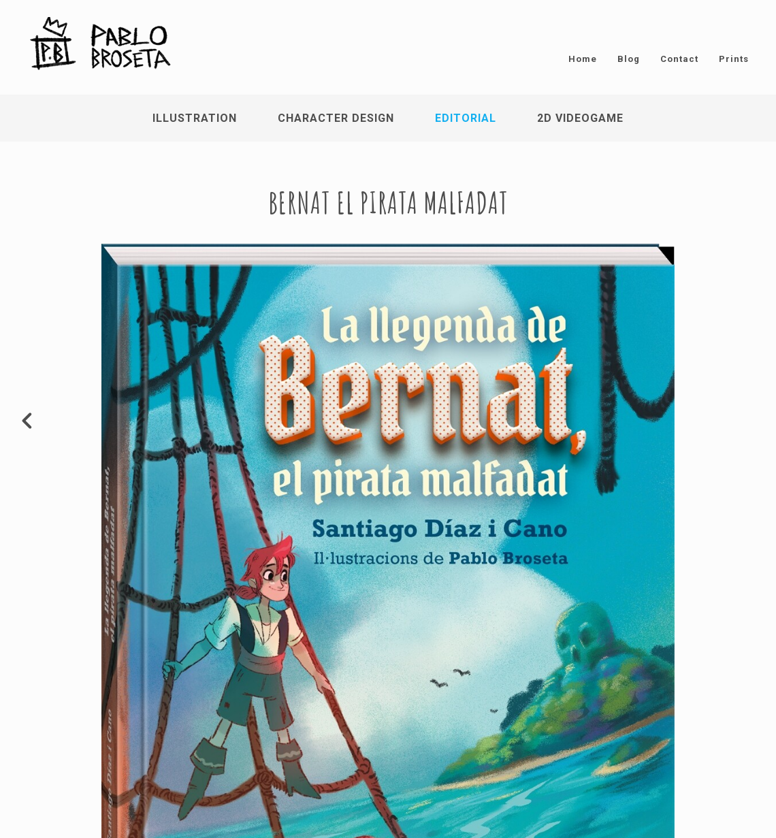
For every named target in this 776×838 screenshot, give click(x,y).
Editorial (465, 118)
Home (582, 59)
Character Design (336, 118)
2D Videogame (580, 118)
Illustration (194, 118)
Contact (679, 59)
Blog (628, 59)
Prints (734, 59)
